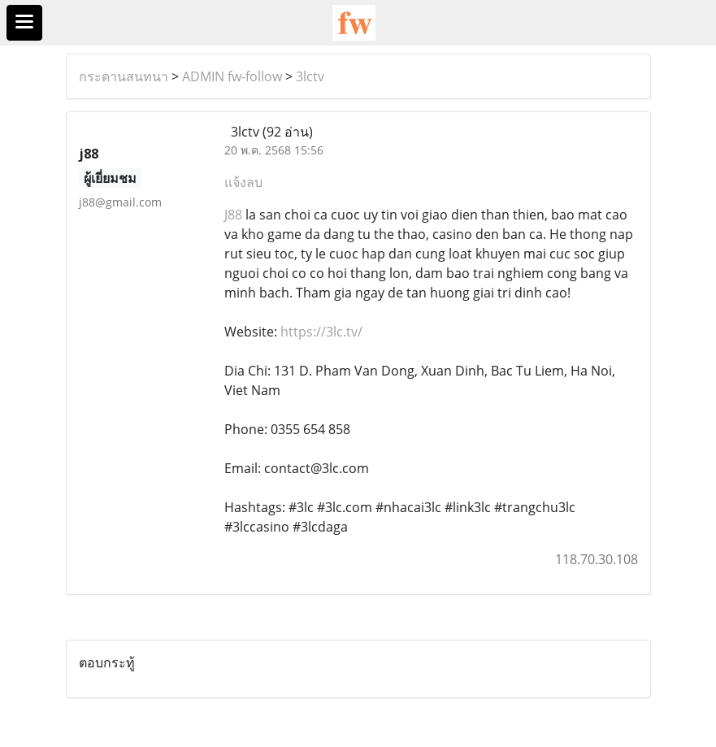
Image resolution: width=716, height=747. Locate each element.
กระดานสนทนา (123, 76)
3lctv (310, 76)
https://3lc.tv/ (321, 332)
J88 (233, 215)
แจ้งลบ (243, 182)
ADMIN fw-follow (232, 76)
